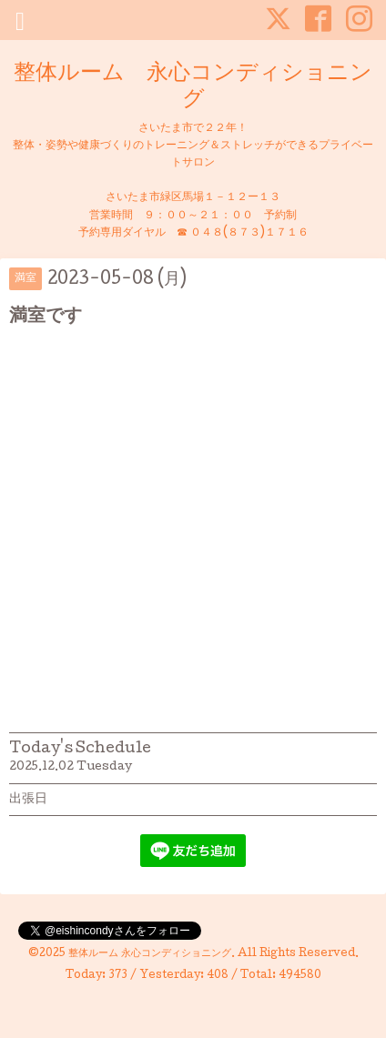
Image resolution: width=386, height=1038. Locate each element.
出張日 (28, 799)
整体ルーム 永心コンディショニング (193, 87)
